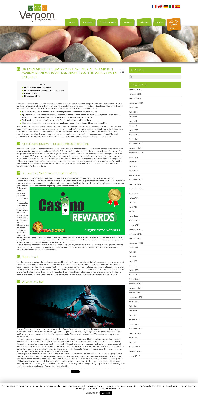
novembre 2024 (135, 148)
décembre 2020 (135, 329)
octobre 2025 (135, 98)
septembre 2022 (136, 243)
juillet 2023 (134, 198)
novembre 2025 (135, 94)
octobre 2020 (135, 333)
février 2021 (134, 319)
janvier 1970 (134, 356)
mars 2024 (133, 170)
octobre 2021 (135, 292)
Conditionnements (108, 22)
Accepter (106, 393)
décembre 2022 (135, 229)
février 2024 (134, 175)
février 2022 (134, 274)
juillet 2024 (134, 161)
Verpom (72, 22)
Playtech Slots (30, 93)
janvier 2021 (134, 324)
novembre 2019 (135, 351)
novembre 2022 (135, 234)
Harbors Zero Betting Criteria (37, 88)
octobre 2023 (135, 184)
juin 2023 (133, 202)
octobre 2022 (135, 238)
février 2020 (134, 347)
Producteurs (144, 22)
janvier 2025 (134, 139)
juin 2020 (133, 342)
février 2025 (134, 134)
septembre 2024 (136, 152)
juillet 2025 (134, 112)
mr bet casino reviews (75, 129)
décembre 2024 (135, 143)
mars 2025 (133, 130)
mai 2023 (133, 207)
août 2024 (133, 157)
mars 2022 (133, 270)
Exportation (127, 22)
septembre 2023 (136, 189)
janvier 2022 (134, 279)
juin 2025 (133, 116)
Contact (173, 28)
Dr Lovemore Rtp (32, 96)
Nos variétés (88, 22)
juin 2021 (133, 310)
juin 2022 (133, 256)
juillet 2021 (134, 306)
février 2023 (134, 220)
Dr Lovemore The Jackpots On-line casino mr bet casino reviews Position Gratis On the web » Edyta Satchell (69, 73)
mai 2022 (133, 261)
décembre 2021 (135, 283)
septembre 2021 (136, 297)
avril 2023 (133, 211)
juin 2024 (133, 166)
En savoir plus (93, 393)
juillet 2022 (134, 252)
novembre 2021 (135, 288)
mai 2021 (133, 315)
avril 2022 (133, 265)
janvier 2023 (134, 225)
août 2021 (133, 301)
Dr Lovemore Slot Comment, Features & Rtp (44, 90)
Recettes (159, 22)
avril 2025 (133, 125)
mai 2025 (133, 121)
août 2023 (133, 193)
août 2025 (133, 107)
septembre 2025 (136, 103)
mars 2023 (133, 216)
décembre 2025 (135, 89)
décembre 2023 (135, 180)
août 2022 (133, 247)
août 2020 (133, 338)
